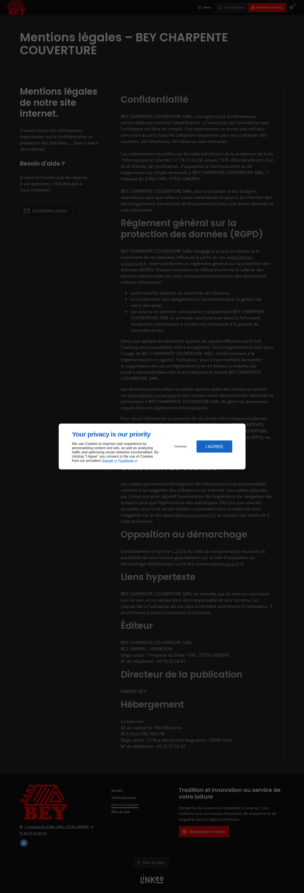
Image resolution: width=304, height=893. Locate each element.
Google (107, 461)
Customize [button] (180, 446)
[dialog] (152, 447)
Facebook (126, 461)
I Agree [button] (214, 446)
